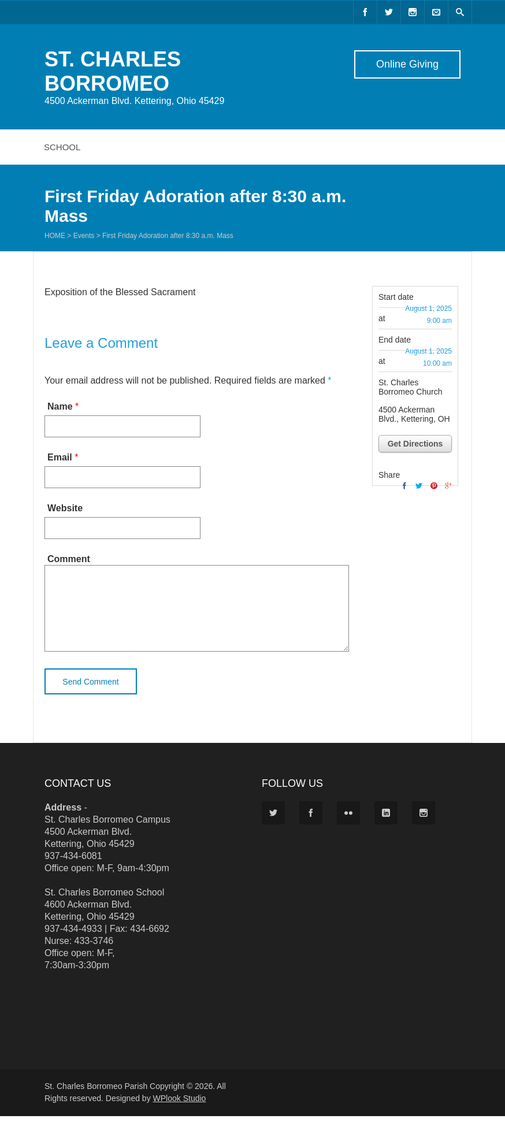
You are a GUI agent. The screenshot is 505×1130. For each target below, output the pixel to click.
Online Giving (407, 64)
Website (65, 508)
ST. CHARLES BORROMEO (112, 71)
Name (60, 406)
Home (54, 236)
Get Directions (415, 443)
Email (59, 457)
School (62, 147)
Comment (68, 559)
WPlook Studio (179, 1112)
